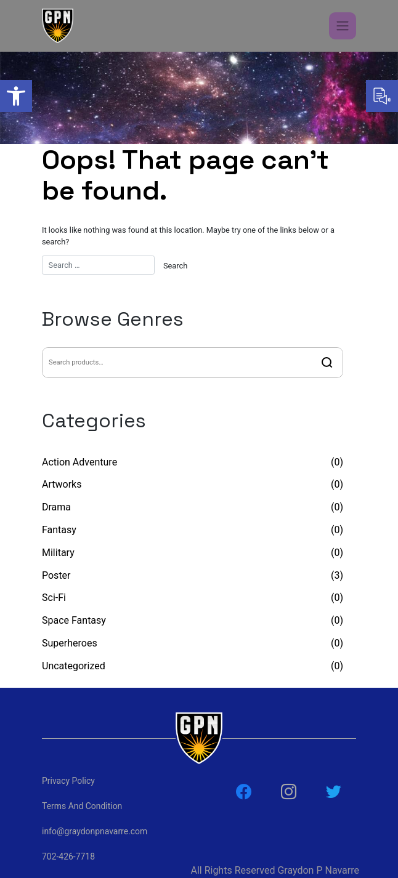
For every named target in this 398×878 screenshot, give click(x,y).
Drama (56, 507)
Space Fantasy (74, 620)
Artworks (61, 484)
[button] (16, 96)
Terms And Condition (82, 806)
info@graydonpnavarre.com (94, 831)
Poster (56, 575)
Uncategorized (73, 666)
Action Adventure (79, 462)
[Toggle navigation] (342, 25)
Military (58, 552)
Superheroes (69, 643)
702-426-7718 (68, 856)
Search (327, 362)
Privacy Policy (68, 781)
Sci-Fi (54, 597)
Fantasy (59, 530)
